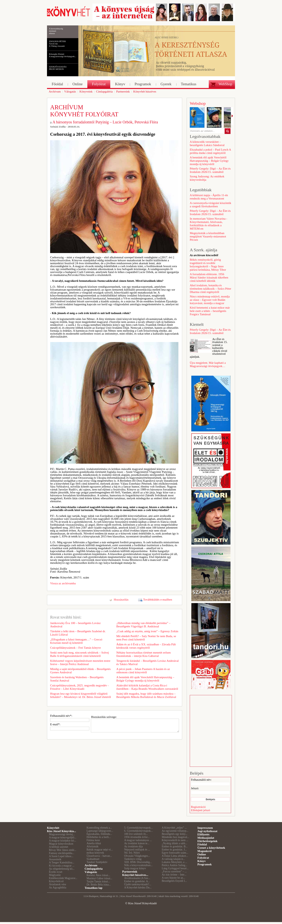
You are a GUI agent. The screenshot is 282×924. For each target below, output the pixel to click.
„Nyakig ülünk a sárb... (174, 843)
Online (201, 854)
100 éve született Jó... (136, 833)
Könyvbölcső (56, 881)
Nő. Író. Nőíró (132, 852)
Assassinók (55, 859)
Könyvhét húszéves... (135, 874)
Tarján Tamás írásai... (98, 881)
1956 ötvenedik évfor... (136, 837)
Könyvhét (53, 827)
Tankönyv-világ (132, 859)
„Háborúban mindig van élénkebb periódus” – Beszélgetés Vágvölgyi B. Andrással (143, 624)
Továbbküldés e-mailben (157, 599)
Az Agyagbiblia (57, 887)
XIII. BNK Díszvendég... (138, 862)
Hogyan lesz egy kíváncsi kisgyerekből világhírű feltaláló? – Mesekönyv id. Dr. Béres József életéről (80, 695)
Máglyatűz (55, 875)
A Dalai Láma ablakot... (175, 855)
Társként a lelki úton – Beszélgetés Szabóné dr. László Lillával (78, 633)
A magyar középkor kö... (62, 840)
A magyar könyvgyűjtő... (62, 837)
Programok (204, 864)
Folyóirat (203, 857)
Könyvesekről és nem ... (175, 840)
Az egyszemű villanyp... (175, 830)
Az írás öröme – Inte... (174, 874)
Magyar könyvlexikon (61, 843)
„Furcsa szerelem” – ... (174, 871)
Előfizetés (203, 834)
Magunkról (204, 851)
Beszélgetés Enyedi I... (174, 880)
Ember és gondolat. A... (137, 881)
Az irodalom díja (133, 846)
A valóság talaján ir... (173, 859)
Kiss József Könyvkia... (61, 831)
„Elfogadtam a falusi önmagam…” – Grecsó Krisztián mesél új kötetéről (76, 641)
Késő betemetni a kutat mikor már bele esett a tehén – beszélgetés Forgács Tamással (210, 311)
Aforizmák (93, 846)
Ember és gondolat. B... (175, 846)
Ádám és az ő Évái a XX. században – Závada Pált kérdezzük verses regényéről (146, 646)
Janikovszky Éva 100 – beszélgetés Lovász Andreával (75, 624)
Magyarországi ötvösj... (62, 834)
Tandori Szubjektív (97, 862)
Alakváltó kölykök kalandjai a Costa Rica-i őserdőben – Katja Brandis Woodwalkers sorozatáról (147, 687)
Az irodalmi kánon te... (136, 843)
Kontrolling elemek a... (99, 827)
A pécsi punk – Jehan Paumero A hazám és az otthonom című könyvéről (143, 670)
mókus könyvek (95, 852)
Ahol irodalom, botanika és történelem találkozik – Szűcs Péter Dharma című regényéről (210, 289)
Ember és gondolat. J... (174, 849)
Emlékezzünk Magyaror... (63, 878)
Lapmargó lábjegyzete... (100, 830)
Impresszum (205, 827)
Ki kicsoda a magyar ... (61, 865)
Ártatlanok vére (57, 884)
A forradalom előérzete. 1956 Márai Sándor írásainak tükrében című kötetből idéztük (209, 277)
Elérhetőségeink (207, 841)
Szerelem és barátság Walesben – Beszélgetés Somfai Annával (77, 679)
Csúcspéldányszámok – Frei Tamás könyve (75, 647)
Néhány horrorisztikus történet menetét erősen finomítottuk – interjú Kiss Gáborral (143, 654)
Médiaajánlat (205, 837)
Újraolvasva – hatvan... (99, 855)
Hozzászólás (121, 599)
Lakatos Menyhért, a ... (174, 862)
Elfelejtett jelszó (200, 810)
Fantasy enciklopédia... (61, 853)
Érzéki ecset (55, 871)
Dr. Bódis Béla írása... (99, 884)
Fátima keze (93, 840)
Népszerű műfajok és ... (137, 849)
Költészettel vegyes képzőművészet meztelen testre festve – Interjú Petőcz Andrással (80, 662)
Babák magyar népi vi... (100, 849)
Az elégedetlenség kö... (61, 868)
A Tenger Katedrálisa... (61, 862)
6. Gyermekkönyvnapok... (138, 830)
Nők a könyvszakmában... (138, 865)
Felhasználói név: (201, 779)
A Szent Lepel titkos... (61, 856)
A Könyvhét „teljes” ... (174, 827)
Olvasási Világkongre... (137, 855)
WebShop (225, 84)
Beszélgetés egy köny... (174, 833)
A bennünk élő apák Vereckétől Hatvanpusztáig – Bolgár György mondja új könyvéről (145, 679)
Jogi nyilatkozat (207, 831)
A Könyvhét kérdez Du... (138, 887)
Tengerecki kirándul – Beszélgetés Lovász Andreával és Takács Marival (147, 662)
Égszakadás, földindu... (99, 833)
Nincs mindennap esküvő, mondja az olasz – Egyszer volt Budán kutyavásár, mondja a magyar (210, 300)
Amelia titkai (94, 843)
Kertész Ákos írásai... (98, 875)
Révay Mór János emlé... (62, 850)
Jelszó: (195, 788)
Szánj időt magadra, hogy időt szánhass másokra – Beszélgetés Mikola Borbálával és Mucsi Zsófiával (146, 695)
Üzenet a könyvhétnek (211, 847)
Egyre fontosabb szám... (175, 852)
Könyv (201, 861)
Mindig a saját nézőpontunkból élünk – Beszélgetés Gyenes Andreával (80, 670)
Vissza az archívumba (63, 583)
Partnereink (129, 871)
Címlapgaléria (94, 868)
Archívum (91, 865)
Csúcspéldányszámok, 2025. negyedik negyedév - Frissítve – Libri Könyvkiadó (79, 687)
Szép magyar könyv (135, 868)
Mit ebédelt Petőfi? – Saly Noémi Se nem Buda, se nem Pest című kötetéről (146, 638)
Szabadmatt (93, 859)
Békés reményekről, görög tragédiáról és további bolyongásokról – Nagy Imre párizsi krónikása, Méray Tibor (208, 264)
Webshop (198, 103)
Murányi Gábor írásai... (99, 878)
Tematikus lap (93, 887)
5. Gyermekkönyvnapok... (138, 827)
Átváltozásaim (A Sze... (137, 878)
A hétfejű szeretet (58, 846)
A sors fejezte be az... (173, 877)
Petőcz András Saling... (174, 865)
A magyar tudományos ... (138, 840)
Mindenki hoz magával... (175, 837)
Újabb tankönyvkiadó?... (137, 884)
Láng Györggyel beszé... (175, 868)
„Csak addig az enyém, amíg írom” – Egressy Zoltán (147, 631)
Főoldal (202, 844)
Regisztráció (198, 806)
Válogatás (91, 872)
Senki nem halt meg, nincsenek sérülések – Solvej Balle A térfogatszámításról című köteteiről (79, 654)
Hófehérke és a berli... (99, 837)
